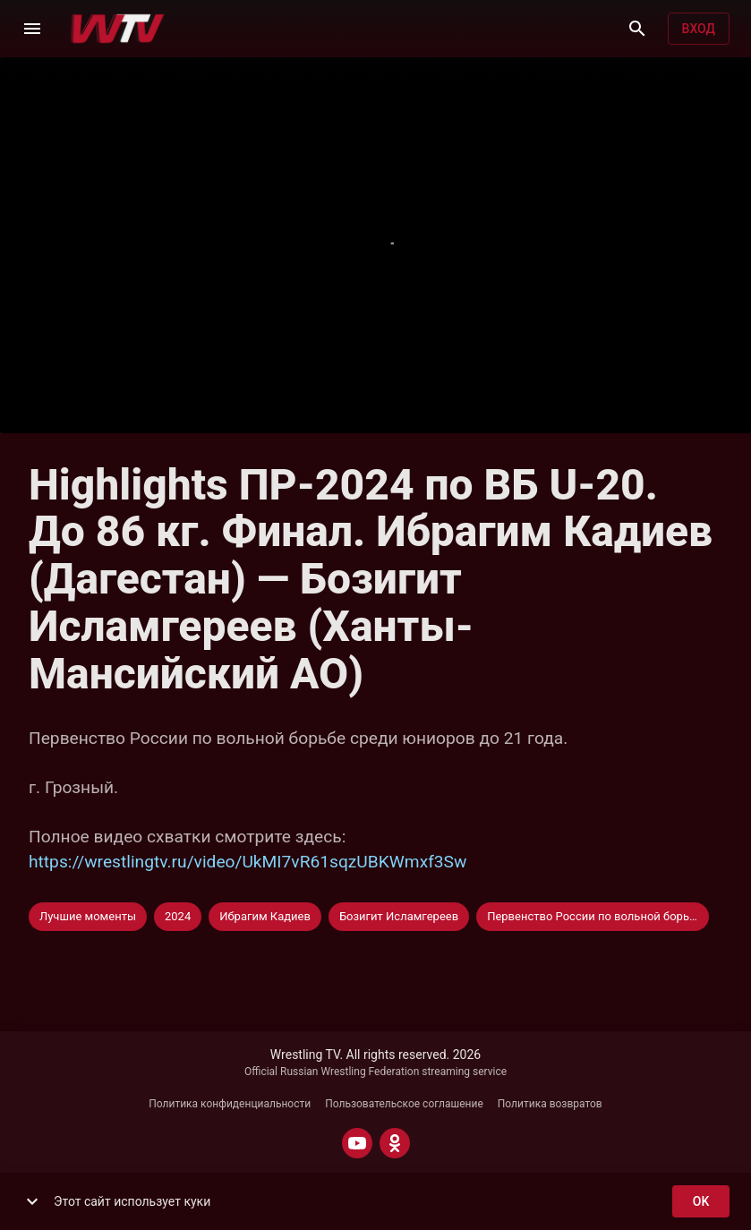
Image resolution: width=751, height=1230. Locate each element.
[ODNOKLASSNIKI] (395, 1143)
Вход (699, 29)
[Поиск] (637, 28)
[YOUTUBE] (357, 1143)
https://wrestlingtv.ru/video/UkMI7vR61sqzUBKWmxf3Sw (247, 861)
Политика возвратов (550, 1104)
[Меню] (32, 28)
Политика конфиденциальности (230, 1104)
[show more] (32, 1201)
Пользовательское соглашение (404, 1104)
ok (701, 1201)
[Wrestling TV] (118, 28)
